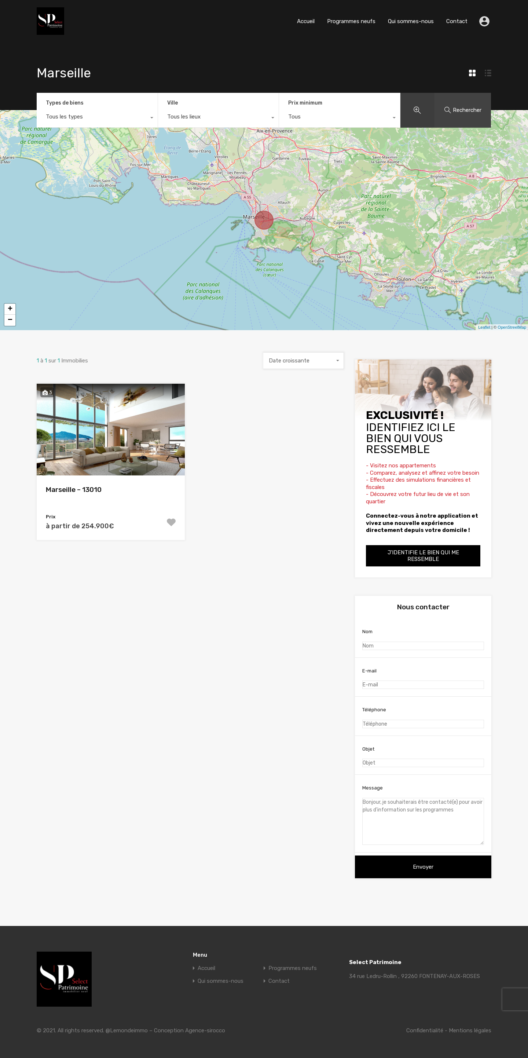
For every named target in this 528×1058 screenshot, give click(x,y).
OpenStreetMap (512, 327)
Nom (423, 639)
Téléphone (423, 717)
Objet (423, 756)
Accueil (306, 21)
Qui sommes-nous (411, 21)
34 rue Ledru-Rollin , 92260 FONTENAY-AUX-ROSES (414, 976)
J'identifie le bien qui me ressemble (423, 555)
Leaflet (484, 327)
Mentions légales (470, 1030)
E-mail (423, 678)
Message (423, 815)
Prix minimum (305, 103)
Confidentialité (424, 1030)
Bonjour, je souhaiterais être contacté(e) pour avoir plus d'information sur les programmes (423, 821)
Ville (172, 103)
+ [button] (10, 309)
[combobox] (97, 118)
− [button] (10, 320)
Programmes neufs (351, 21)
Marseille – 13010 (74, 489)
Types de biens (65, 103)
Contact (456, 21)
